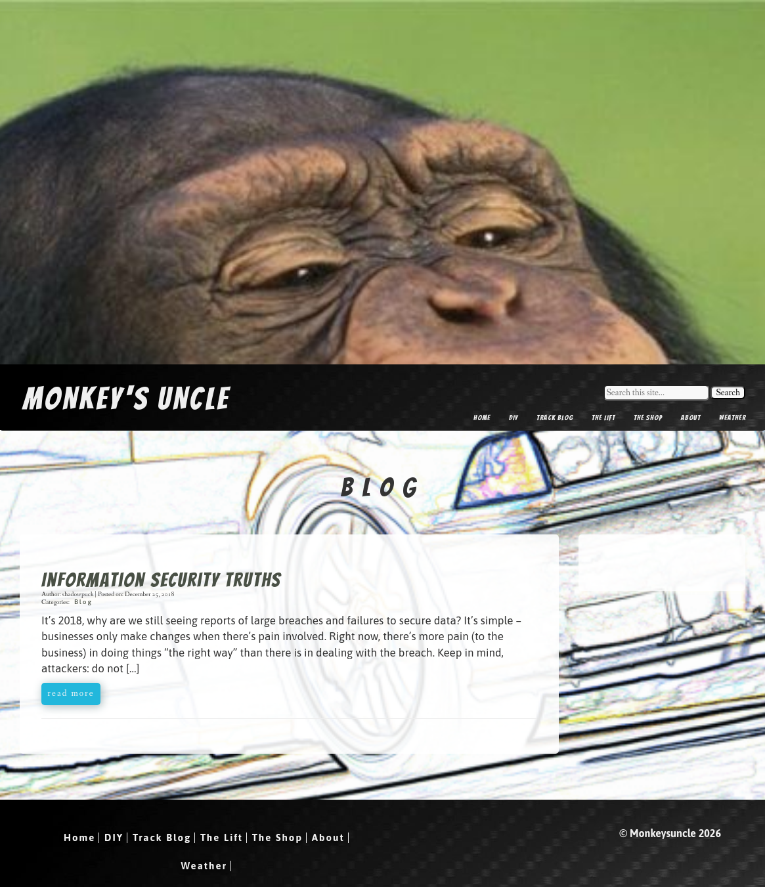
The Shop (648, 418)
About (691, 418)
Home (482, 418)
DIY (513, 418)
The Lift (603, 418)
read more (70, 693)
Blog (83, 601)
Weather (732, 418)
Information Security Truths (161, 580)
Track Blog (554, 418)
